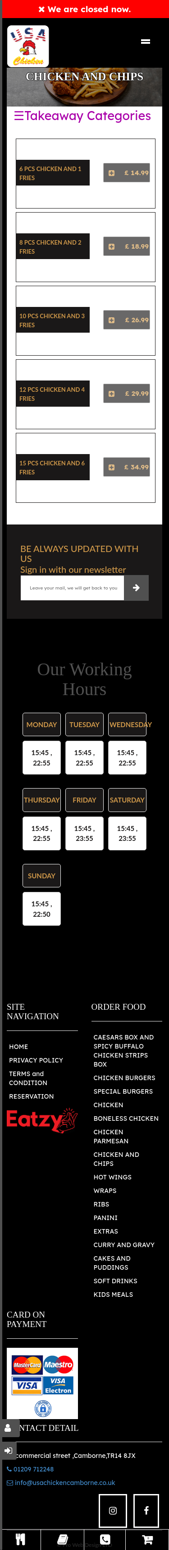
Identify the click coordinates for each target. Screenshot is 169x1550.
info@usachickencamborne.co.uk (61, 1483)
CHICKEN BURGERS (124, 1078)
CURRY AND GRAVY (124, 1245)
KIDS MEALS (113, 1294)
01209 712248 (30, 1469)
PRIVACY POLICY (36, 1060)
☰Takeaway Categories (82, 115)
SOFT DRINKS (115, 1281)
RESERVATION (31, 1096)
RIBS (102, 1204)
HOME (18, 1047)
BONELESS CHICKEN (126, 1118)
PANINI (106, 1218)
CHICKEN (108, 1105)
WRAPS (105, 1191)
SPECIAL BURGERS (123, 1091)
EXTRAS (106, 1231)
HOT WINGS (113, 1177)
